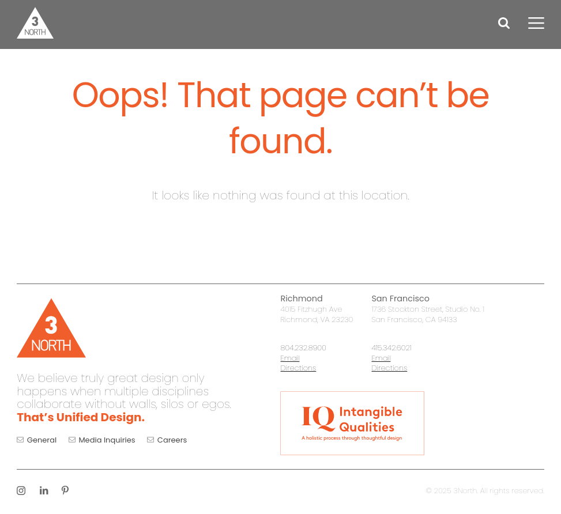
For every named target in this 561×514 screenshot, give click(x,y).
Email (289, 358)
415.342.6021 (391, 348)
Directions (298, 368)
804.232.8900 (303, 348)
